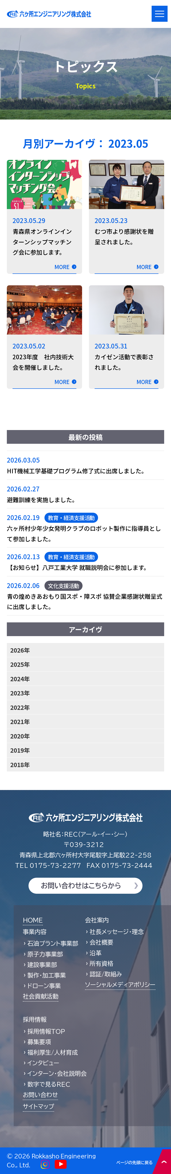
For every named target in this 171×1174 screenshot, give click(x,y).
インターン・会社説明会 (57, 1073)
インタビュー (43, 1063)
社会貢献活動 (40, 996)
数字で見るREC (48, 1084)
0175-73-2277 (48, 865)
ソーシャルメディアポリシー (120, 985)
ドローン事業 (44, 986)
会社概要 (101, 942)
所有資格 (101, 964)
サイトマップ (38, 1106)
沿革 (95, 953)
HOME (33, 920)
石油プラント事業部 (52, 943)
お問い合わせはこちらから (81, 885)
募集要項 (39, 1042)
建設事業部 (42, 965)
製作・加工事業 (46, 975)
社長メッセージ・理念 (117, 932)
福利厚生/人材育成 (52, 1052)
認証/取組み (106, 974)
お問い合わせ (40, 1095)
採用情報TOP (46, 1031)
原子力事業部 (45, 954)
